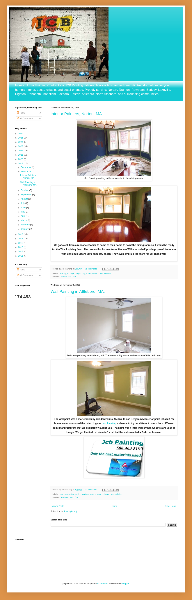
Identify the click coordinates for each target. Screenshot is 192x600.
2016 (21, 243)
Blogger (125, 583)
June (23, 207)
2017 (21, 238)
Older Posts (170, 506)
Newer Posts (57, 506)
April (23, 216)
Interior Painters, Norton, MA (76, 114)
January (25, 229)
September (26, 194)
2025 (21, 137)
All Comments (25, 118)
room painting (116, 494)
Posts (21, 113)
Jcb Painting (109, 423)
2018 (21, 234)
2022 (21, 150)
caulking (62, 273)
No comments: (91, 269)
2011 (21, 256)
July (23, 203)
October (25, 190)
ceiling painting (81, 494)
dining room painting (76, 273)
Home (114, 506)
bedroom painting (66, 494)
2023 (21, 146)
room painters (92, 273)
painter (93, 494)
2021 (21, 155)
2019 (21, 163)
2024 (21, 142)
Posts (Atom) (70, 511)
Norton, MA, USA (68, 276)
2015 (21, 247)
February (25, 224)
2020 (21, 159)
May (23, 212)
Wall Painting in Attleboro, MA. (78, 291)
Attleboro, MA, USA (69, 497)
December (26, 167)
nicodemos (102, 583)
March (24, 220)
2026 (21, 133)
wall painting (105, 273)
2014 (21, 251)
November (26, 171)
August (24, 199)
